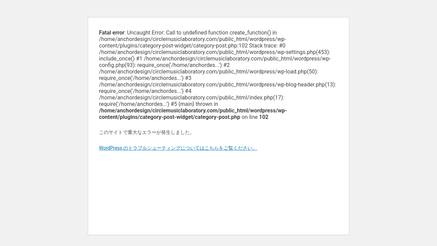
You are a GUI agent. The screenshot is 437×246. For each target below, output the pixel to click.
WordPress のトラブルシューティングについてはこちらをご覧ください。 (178, 148)
